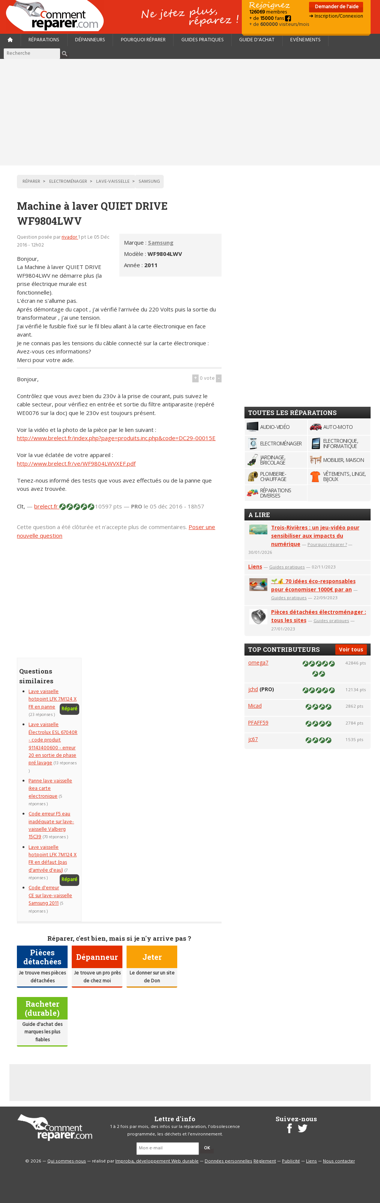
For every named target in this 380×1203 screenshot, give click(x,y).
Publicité (291, 1161)
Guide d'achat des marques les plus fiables (42, 1032)
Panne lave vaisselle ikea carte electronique (50, 788)
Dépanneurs (90, 40)
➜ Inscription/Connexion (336, 16)
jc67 (253, 739)
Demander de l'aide (336, 7)
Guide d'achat (256, 40)
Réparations (44, 40)
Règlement (264, 1161)
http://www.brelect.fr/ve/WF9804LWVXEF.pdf (76, 463)
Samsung (160, 242)
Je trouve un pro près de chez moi (97, 977)
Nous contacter (339, 1161)
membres (268, 12)
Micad (255, 705)
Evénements (305, 40)
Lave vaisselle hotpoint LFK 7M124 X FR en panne (53, 699)
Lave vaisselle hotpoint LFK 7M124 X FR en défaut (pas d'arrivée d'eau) (53, 859)
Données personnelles (228, 1161)
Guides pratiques (202, 40)
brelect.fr (46, 506)
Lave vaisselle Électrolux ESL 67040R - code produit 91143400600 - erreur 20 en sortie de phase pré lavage (53, 744)
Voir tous (351, 649)
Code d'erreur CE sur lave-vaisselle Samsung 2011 (50, 895)
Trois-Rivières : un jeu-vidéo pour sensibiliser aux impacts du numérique (315, 535)
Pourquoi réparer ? (327, 544)
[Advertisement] (190, 112)
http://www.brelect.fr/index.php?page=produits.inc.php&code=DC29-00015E (116, 438)
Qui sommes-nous (66, 1161)
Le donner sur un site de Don (152, 977)
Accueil (58, 15)
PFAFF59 (258, 722)
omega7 (258, 662)
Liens (255, 566)
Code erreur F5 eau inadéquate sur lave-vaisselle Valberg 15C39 (51, 825)
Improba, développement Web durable (157, 1161)
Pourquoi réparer (143, 40)
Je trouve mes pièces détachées (42, 977)
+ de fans (270, 19)
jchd (253, 689)
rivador (70, 237)
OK (207, 1148)
